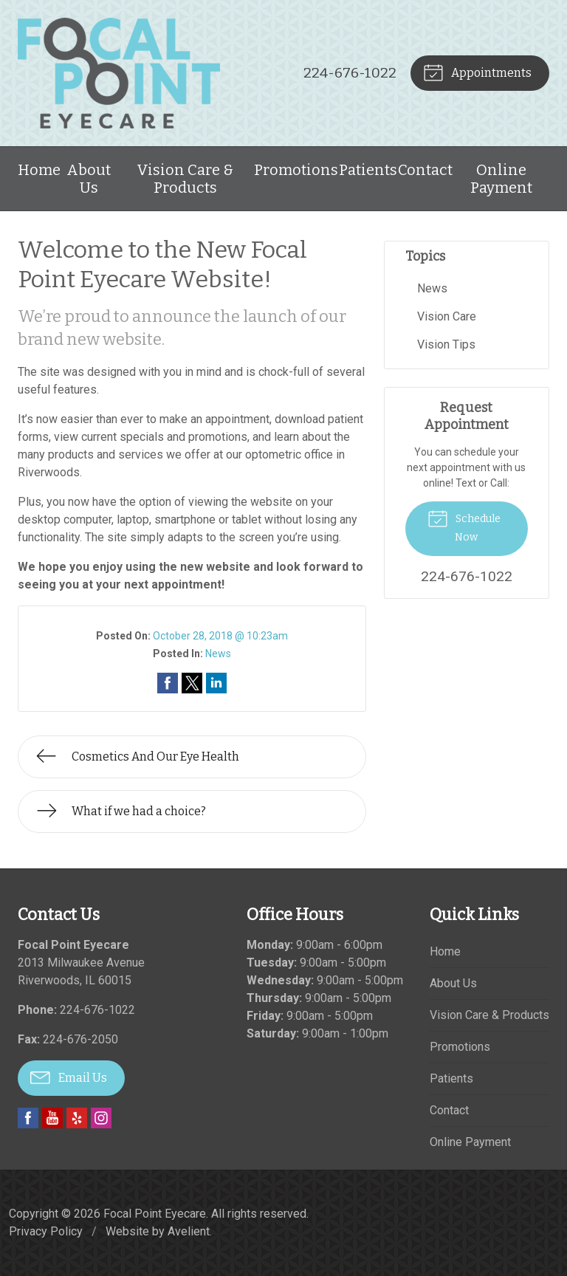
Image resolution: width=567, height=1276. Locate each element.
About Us (88, 178)
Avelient (189, 1231)
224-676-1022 (349, 72)
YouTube (52, 1118)
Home (39, 170)
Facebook (28, 1118)
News (218, 653)
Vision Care (446, 316)
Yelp (76, 1118)
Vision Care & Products (185, 178)
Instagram (101, 1118)
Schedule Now (464, 525)
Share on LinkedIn (216, 683)
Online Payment (501, 178)
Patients (368, 170)
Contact (425, 170)
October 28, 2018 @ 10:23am (220, 636)
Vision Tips (446, 344)
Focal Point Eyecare (154, 1214)
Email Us (68, 1076)
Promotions (296, 170)
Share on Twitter (192, 683)
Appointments (477, 71)
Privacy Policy (46, 1231)
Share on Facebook (167, 683)
